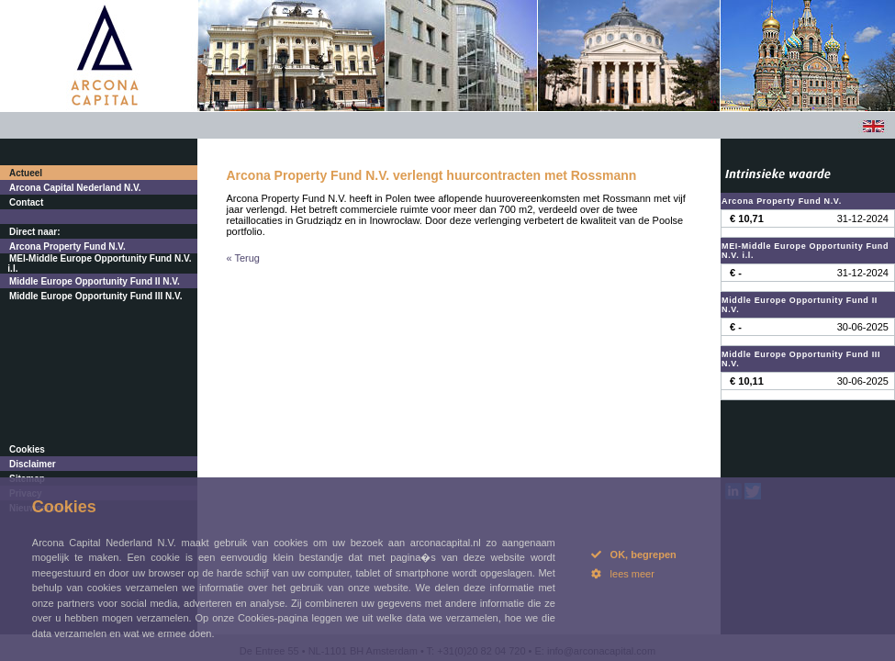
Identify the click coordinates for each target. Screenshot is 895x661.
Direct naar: (35, 232)
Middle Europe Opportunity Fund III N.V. (96, 296)
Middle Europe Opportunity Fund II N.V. (94, 281)
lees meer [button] (622, 573)
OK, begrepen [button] (634, 554)
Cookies (27, 449)
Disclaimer (32, 464)
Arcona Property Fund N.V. (67, 246)
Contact (26, 202)
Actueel (25, 173)
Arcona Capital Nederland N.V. (75, 188)
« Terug (244, 257)
